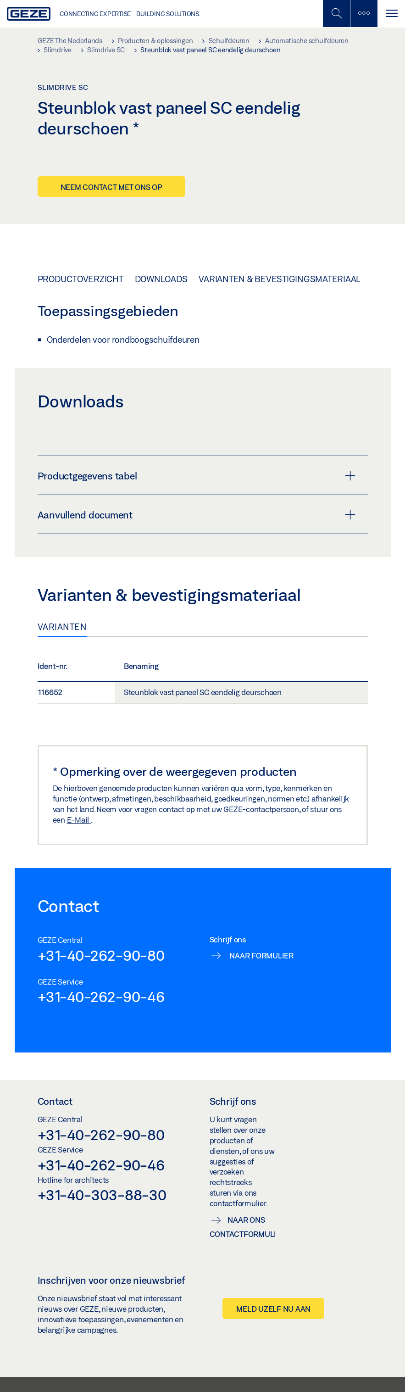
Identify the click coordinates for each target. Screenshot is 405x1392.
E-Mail (79, 819)
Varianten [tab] (62, 627)
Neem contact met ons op (111, 187)
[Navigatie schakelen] (391, 13)
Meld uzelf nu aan (273, 1308)
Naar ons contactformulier (242, 1226)
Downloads (161, 279)
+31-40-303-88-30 (102, 1194)
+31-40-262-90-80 (101, 955)
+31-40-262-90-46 (101, 996)
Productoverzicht (80, 279)
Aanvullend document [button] (196, 514)
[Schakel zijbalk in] (336, 13)
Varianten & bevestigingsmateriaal (280, 279)
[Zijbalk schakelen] (363, 13)
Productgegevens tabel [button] (196, 475)
